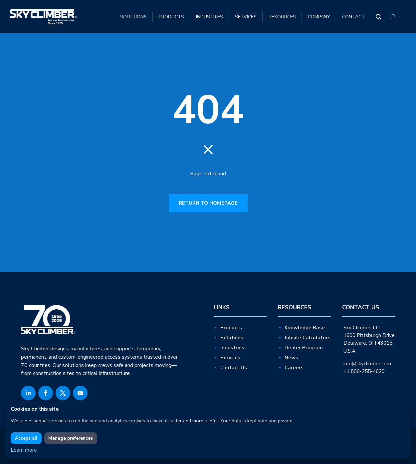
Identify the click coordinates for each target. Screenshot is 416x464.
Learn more (24, 450)
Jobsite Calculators (307, 337)
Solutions (231, 337)
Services (230, 357)
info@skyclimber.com (367, 363)
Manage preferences (70, 438)
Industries (232, 347)
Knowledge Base (305, 327)
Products (231, 327)
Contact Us (233, 367)
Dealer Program (304, 347)
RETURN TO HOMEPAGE (208, 203)
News (291, 357)
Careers (294, 367)
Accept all (26, 438)
